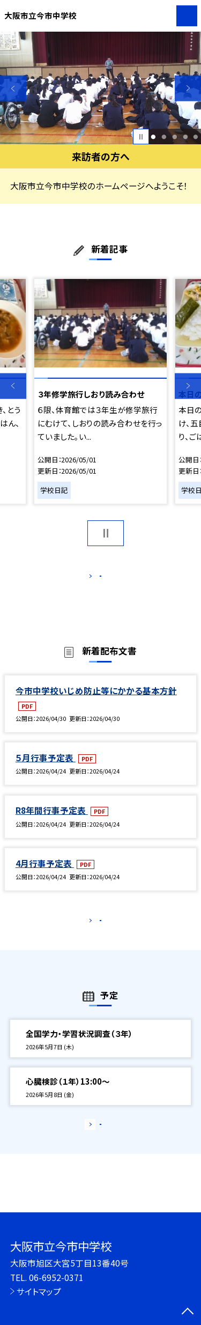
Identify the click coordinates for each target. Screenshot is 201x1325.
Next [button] (188, 88)
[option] (100, 88)
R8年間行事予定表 (52, 822)
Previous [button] (13, 88)
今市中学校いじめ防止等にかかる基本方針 (96, 702)
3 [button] (174, 136)
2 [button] (163, 136)
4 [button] (185, 136)
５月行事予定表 (46, 769)
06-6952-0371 (56, 1277)
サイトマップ (39, 1291)
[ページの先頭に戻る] (187, 1312)
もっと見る (95, 578)
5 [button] (195, 136)
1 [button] (153, 136)
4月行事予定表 (45, 874)
